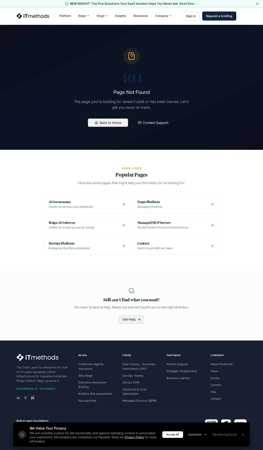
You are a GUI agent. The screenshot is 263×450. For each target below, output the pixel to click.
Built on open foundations (32, 420)
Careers (216, 385)
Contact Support (153, 123)
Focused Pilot (87, 400)
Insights (120, 15)
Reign (83, 15)
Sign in (191, 16)
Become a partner (178, 378)
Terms (243, 439)
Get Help (131, 319)
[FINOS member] (226, 424)
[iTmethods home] (32, 16)
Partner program (177, 364)
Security (232, 439)
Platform (65, 15)
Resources (141, 15)
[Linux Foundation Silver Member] (211, 424)
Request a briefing (219, 16)
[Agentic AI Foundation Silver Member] (240, 424)
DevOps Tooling (132, 375)
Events (215, 378)
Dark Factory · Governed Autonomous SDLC (138, 366)
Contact (216, 398)
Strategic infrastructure (182, 371)
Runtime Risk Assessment (95, 393)
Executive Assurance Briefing (92, 385)
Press (214, 371)
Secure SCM (130, 382)
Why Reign (85, 375)
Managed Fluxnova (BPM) (139, 400)
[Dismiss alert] (257, 3)
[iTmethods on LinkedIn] (18, 398)
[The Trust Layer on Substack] (32, 398)
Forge (102, 15)
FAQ (213, 391)
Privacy (221, 439)
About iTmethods (222, 364)
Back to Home (108, 123)
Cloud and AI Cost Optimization (134, 392)
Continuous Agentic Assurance (91, 366)
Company (163, 15)
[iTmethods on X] (25, 398)
